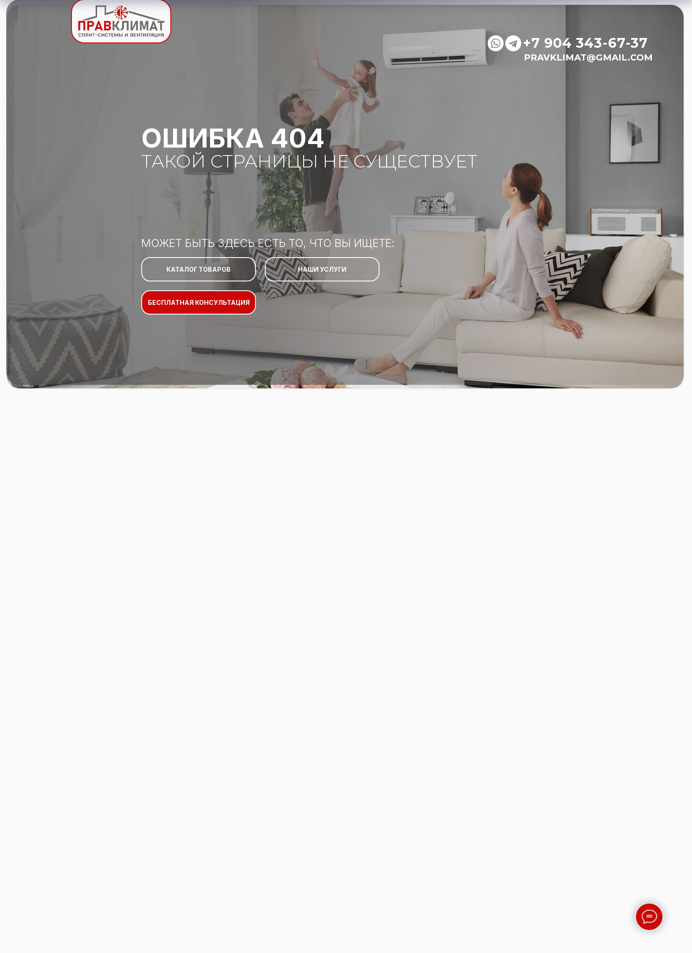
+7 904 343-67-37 (585, 43)
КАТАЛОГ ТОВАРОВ (198, 269)
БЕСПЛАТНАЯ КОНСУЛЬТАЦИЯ (199, 302)
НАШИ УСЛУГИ (322, 269)
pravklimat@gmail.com (588, 57)
